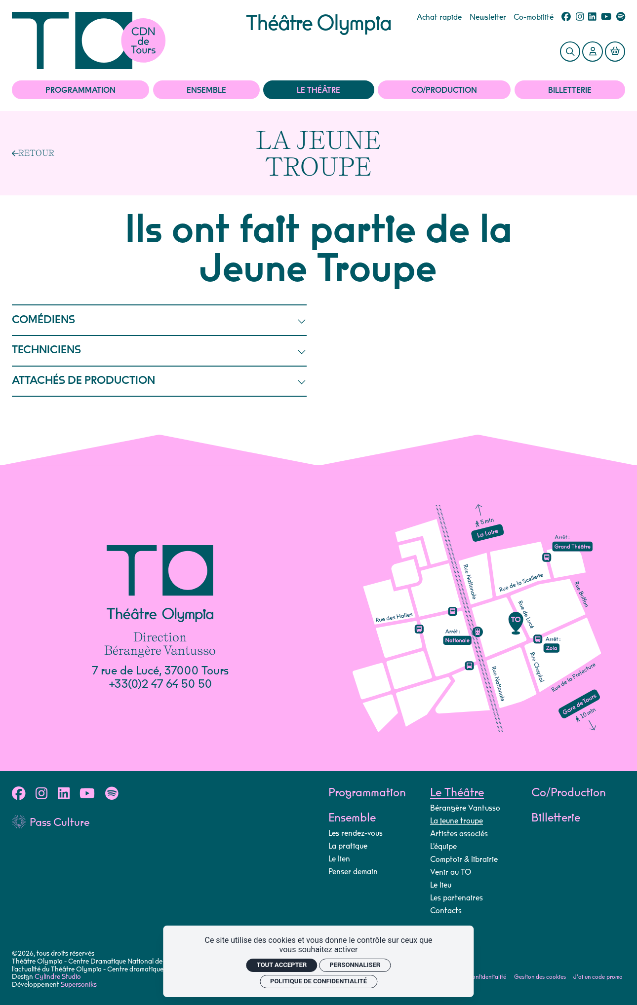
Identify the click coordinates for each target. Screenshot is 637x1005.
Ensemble (206, 90)
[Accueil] (129, 40)
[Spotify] (620, 17)
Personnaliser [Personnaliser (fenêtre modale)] (354, 964)
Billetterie (570, 90)
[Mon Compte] (592, 51)
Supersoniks (79, 984)
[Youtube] (606, 17)
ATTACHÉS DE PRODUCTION (159, 381)
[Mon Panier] (615, 51)
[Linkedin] (592, 17)
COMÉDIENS (159, 320)
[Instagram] (580, 17)
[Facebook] (566, 17)
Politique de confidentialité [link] (318, 981)
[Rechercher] (570, 51)
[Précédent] (33, 153)
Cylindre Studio (58, 976)
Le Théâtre (318, 90)
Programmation (80, 90)
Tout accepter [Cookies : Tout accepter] (282, 964)
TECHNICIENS (159, 350)
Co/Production (444, 90)
